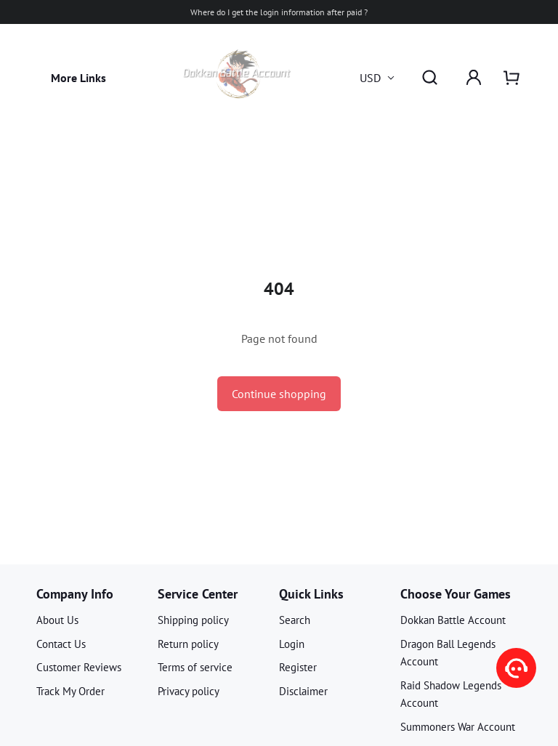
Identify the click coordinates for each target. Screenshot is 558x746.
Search (294, 620)
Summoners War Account (457, 727)
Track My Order (70, 691)
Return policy (188, 644)
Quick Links (311, 593)
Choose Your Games (455, 593)
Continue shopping (279, 393)
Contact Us (61, 644)
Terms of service (195, 667)
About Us (57, 620)
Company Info (74, 593)
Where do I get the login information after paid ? (279, 12)
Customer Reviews (78, 667)
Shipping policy (193, 620)
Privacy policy (188, 691)
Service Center (198, 593)
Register (298, 667)
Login (291, 644)
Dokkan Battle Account (453, 620)
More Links (78, 77)
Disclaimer (303, 691)
